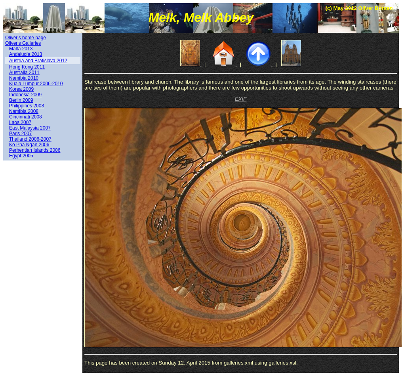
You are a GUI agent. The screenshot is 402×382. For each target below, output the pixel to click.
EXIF (241, 99)
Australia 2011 (24, 72)
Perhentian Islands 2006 (34, 150)
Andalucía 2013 (25, 54)
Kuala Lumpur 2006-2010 (36, 83)
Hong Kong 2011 (27, 67)
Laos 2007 (20, 122)
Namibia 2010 (23, 78)
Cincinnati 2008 (25, 117)
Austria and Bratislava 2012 (38, 60)
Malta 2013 (20, 49)
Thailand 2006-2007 (30, 139)
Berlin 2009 (21, 100)
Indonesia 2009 (25, 94)
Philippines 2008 (26, 106)
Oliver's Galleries (23, 43)
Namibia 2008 (23, 111)
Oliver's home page (25, 37)
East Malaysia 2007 (30, 128)
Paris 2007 (20, 133)
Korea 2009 (21, 89)
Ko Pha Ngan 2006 (29, 144)
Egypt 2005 (21, 156)
